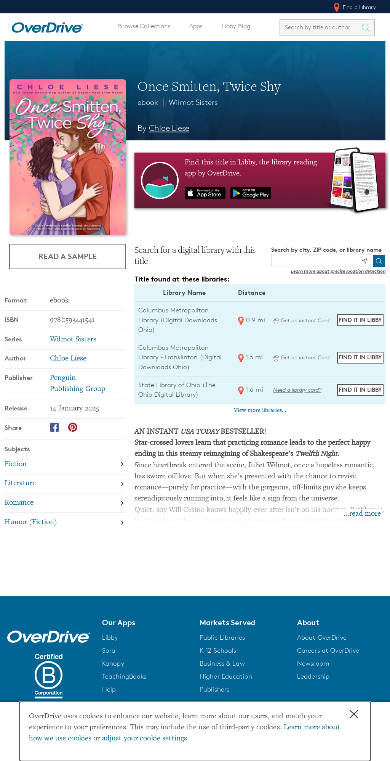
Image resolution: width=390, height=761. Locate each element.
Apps (196, 26)
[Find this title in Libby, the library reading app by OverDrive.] (259, 180)
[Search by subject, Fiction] (65, 465)
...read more (362, 514)
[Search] (379, 261)
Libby (110, 637)
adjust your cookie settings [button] (144, 738)
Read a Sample (67, 256)
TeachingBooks (124, 676)
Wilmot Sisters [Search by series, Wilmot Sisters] (73, 339)
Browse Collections (144, 26)
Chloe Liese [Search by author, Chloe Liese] (169, 128)
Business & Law (222, 663)
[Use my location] (364, 261)
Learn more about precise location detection (338, 271)
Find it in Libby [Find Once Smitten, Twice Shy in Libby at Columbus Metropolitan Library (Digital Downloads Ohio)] (360, 319)
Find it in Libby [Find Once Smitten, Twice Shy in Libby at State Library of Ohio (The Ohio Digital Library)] (360, 389)
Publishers (214, 689)
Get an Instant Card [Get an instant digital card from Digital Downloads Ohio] (301, 320)
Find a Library (354, 7)
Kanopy (113, 663)
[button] (146, 622)
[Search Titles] (367, 27)
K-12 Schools (218, 650)
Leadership (313, 676)
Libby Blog (236, 26)
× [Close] (354, 714)
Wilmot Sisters (193, 102)
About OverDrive (322, 637)
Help (109, 689)
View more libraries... (260, 410)
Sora (109, 650)
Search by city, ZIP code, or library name (326, 249)
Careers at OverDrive (328, 650)
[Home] (47, 25)
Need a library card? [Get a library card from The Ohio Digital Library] (297, 389)
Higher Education (226, 676)
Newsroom (313, 663)
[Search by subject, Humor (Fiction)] (65, 522)
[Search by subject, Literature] (65, 484)
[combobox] (320, 27)
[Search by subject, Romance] (65, 503)
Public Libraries (222, 637)
